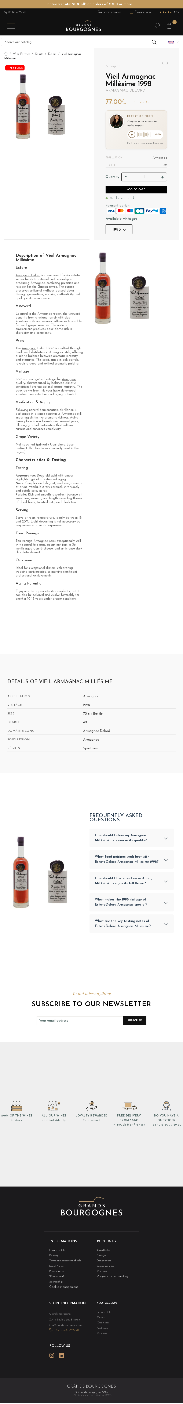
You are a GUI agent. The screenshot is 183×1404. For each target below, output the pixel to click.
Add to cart (136, 190)
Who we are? (55, 1279)
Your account (107, 1306)
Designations (103, 1263)
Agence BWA (103, 1401)
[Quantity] (144, 178)
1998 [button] (119, 230)
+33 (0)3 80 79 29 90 (166, 1127)
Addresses (101, 1332)
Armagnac (37, 284)
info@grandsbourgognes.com (63, 1332)
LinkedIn (61, 1361)
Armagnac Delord (125, 91)
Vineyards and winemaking (110, 1279)
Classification (103, 1252)
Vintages (101, 1274)
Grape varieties (104, 1269)
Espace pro (140, 12)
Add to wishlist (165, 64)
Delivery (53, 1258)
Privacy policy (55, 1274)
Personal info (103, 1315)
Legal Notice (55, 1269)
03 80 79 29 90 (15, 12)
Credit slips (102, 1326)
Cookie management (63, 1290)
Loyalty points (56, 1252)
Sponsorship (55, 1285)
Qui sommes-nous (109, 12)
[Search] (80, 42)
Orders (100, 1321)
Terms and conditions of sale (62, 1263)
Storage (101, 1258)
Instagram (51, 1361)
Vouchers (101, 1337)
